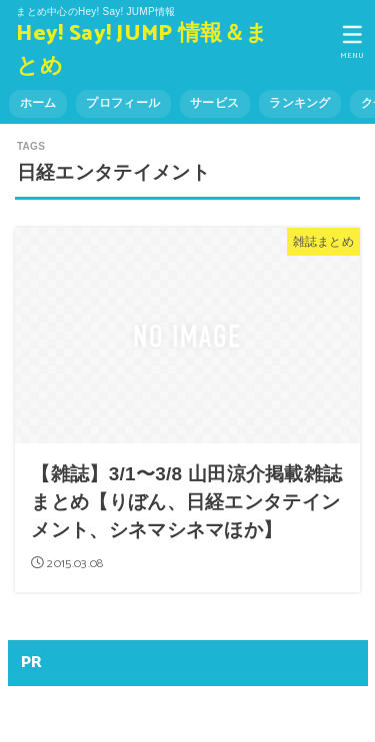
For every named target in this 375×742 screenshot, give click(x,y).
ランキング (299, 103)
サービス (214, 103)
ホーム (38, 103)
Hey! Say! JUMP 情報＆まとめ (142, 51)
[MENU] (352, 42)
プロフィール (123, 103)
